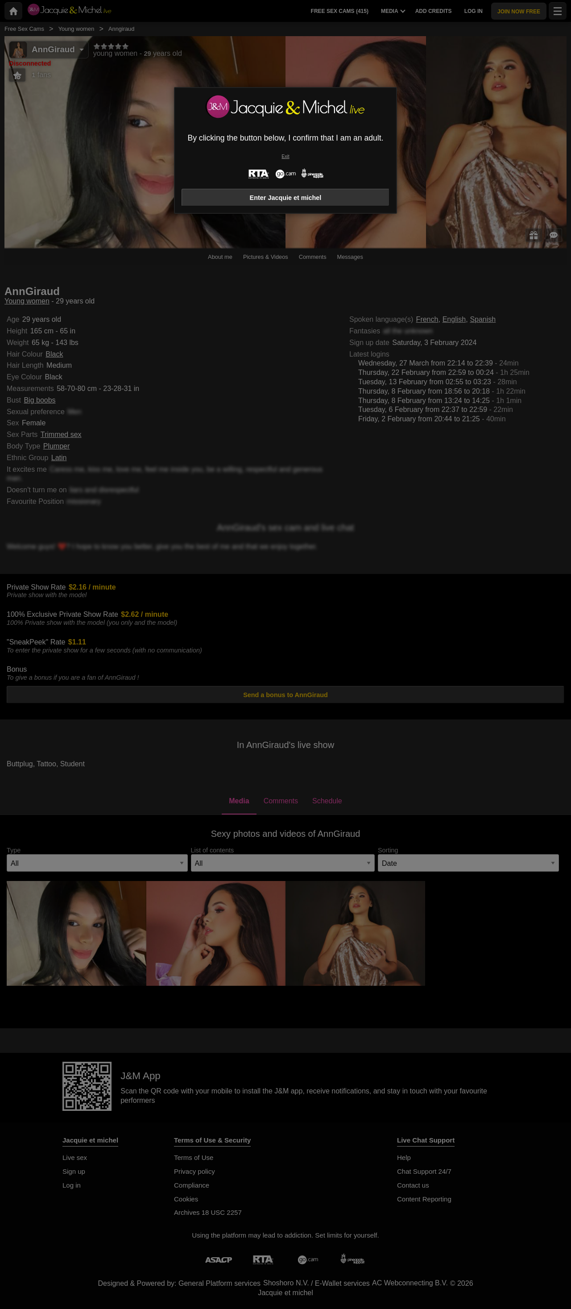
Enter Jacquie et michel (286, 197)
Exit (285, 156)
